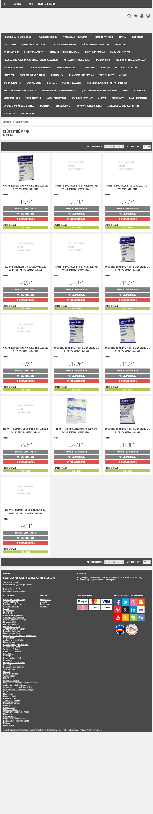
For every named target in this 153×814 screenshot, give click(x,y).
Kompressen (8, 611)
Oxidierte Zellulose (11, 680)
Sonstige (7, 656)
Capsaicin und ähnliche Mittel (16, 712)
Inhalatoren (8, 665)
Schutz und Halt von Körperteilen (17, 687)
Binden (6, 608)
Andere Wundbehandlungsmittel (17, 685)
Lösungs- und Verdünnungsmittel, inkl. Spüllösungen (19, 636)
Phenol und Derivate (12, 651)
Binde (5, 692)
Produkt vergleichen (25, 208)
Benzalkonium (9, 716)
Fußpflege (7, 660)
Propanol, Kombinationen (14, 719)
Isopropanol (8, 653)
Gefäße (6, 671)
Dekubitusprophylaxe (12, 703)
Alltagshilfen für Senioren (14, 629)
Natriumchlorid (9, 696)
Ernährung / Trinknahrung (14, 599)
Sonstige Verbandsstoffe (13, 618)
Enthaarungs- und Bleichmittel (16, 721)
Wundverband (9, 676)
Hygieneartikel (9, 622)
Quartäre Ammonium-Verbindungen (18, 689)
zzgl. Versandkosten (34, 730)
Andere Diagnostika (11, 701)
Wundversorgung (10, 602)
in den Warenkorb (25, 218)
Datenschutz (45, 599)
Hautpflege (8, 714)
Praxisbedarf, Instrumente (14, 604)
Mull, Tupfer (8, 613)
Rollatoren (7, 723)
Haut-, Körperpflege (11, 633)
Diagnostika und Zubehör (14, 662)
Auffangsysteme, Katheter (14, 640)
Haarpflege (8, 694)
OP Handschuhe (10, 624)
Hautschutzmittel (10, 674)
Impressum (45, 604)
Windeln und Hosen (11, 647)
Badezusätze (9, 707)
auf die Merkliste (25, 213)
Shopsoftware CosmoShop (58, 730)
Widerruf (44, 606)
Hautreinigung (9, 642)
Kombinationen (9, 698)
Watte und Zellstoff (11, 649)
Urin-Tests (7, 678)
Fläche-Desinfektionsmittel (14, 620)
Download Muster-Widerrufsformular (86, 730)
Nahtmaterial (8, 725)
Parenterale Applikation (13, 615)
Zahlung (43, 602)
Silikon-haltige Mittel (12, 658)
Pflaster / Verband (11, 606)
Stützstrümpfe (9, 669)
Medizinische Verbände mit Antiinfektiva (20, 683)
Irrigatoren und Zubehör (13, 667)
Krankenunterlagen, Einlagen (16, 644)
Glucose (6, 705)
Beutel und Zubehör (11, 631)
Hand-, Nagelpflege (11, 710)
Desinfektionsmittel (11, 627)
